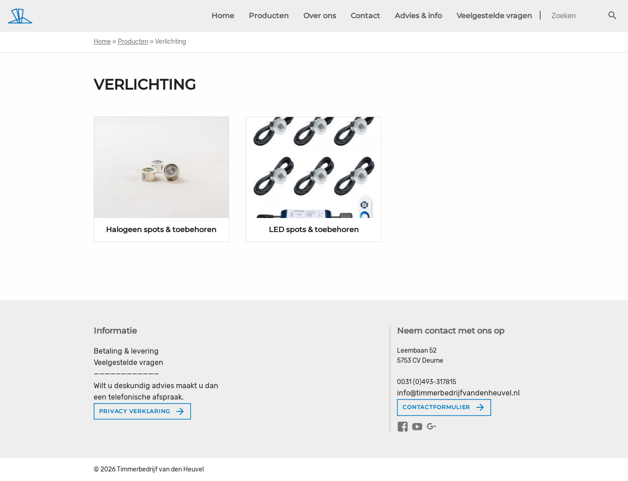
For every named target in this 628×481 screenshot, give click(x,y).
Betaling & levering (126, 351)
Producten (269, 15)
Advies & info (418, 15)
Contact (365, 15)
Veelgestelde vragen (494, 15)
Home (222, 15)
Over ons (319, 15)
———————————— (126, 374)
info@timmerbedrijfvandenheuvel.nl (458, 393)
